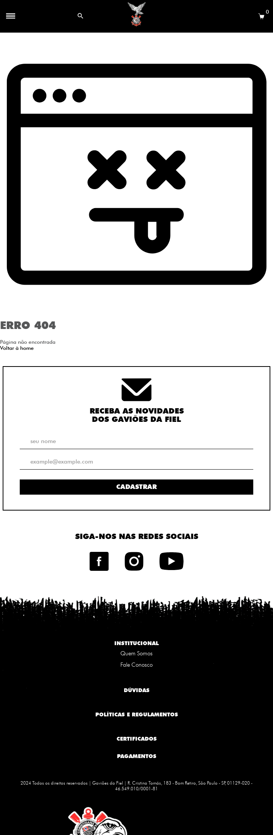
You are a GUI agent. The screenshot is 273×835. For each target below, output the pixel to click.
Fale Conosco (136, 664)
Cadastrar (136, 486)
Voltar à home (17, 348)
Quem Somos (136, 653)
